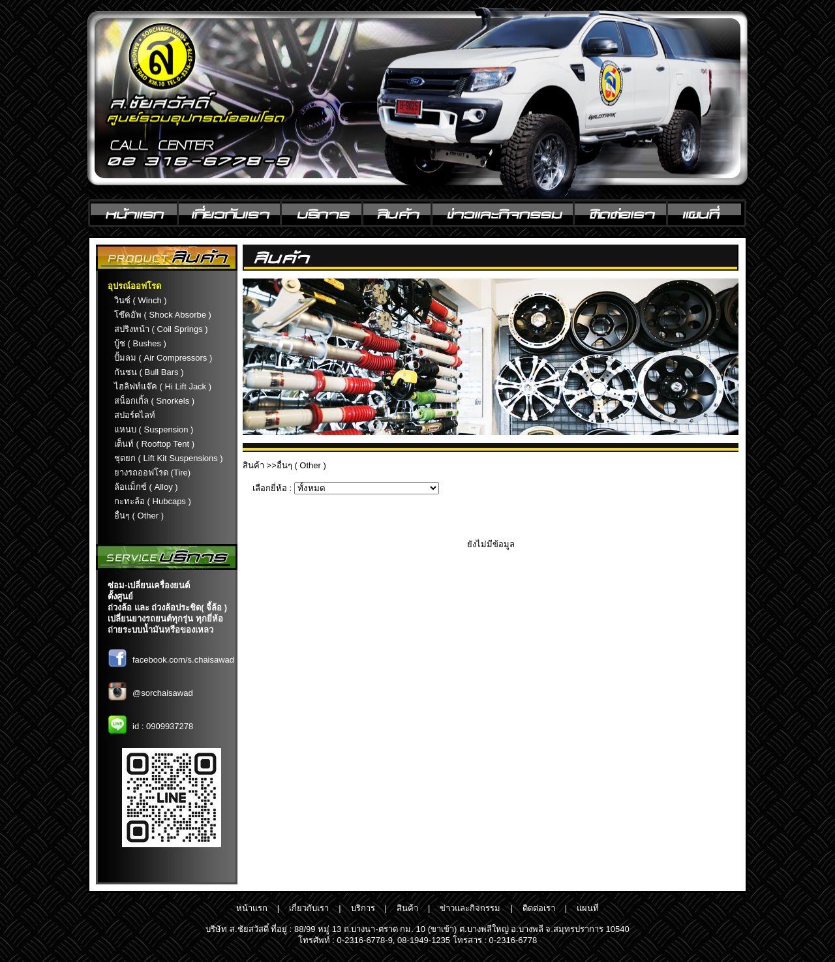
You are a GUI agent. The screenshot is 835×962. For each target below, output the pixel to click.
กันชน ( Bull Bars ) (149, 372)
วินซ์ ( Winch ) (140, 300)
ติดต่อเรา (539, 908)
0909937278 (169, 726)
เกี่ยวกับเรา (309, 908)
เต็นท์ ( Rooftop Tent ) (154, 444)
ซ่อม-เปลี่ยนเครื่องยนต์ (149, 585)
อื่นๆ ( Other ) (139, 515)
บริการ (363, 908)
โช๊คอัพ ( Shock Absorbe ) (162, 315)
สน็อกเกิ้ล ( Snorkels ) (154, 401)
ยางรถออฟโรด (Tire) (152, 472)
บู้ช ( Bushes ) (140, 343)
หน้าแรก (251, 908)
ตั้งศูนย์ (120, 596)
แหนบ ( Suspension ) (153, 429)
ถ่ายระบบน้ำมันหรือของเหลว (160, 630)
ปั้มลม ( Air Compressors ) (163, 358)
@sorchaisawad (162, 693)
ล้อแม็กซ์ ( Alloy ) (146, 487)
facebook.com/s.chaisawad (183, 660)
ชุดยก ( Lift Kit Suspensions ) (168, 458)
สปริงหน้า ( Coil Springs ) (161, 329)
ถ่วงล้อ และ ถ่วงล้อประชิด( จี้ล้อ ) (167, 607)
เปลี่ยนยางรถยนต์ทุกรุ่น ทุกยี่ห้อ (165, 619)
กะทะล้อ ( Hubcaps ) (152, 501)
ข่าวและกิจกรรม (470, 908)
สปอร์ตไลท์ (134, 415)
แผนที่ (588, 908)
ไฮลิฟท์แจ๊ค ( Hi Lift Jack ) (162, 386)
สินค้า (253, 465)
